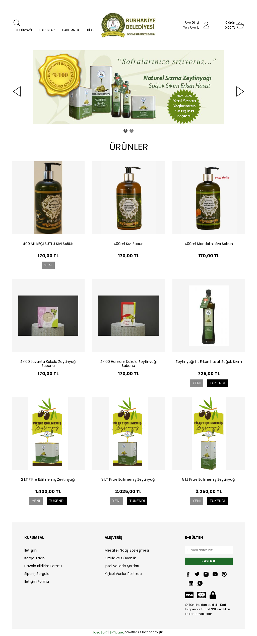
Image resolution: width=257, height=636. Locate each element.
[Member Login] (206, 25)
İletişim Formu (36, 581)
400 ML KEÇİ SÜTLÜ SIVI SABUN (48, 243)
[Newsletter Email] (209, 550)
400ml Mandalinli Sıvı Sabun (208, 243)
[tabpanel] (128, 87)
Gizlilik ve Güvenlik (120, 558)
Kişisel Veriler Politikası (123, 573)
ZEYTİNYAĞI (24, 30)
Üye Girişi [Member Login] (192, 22)
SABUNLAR (47, 30)
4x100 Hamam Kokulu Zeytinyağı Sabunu (128, 363)
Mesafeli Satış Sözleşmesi (127, 550)
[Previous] (17, 91)
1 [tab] (125, 130)
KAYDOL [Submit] (209, 561)
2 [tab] (132, 130)
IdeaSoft (100, 632)
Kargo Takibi (34, 558)
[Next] (240, 91)
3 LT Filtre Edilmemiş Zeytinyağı (128, 479)
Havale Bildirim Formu (43, 565)
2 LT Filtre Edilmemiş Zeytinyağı (48, 479)
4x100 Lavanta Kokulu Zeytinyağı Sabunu (48, 363)
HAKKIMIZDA (71, 30)
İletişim (30, 550)
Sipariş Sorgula (36, 573)
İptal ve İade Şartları (122, 565)
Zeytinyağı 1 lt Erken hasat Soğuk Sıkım (209, 361)
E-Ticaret (117, 632)
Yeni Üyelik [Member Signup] (191, 27)
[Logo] (128, 25)
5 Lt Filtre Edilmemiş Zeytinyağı (208, 479)
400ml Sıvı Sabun (128, 243)
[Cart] (230, 25)
